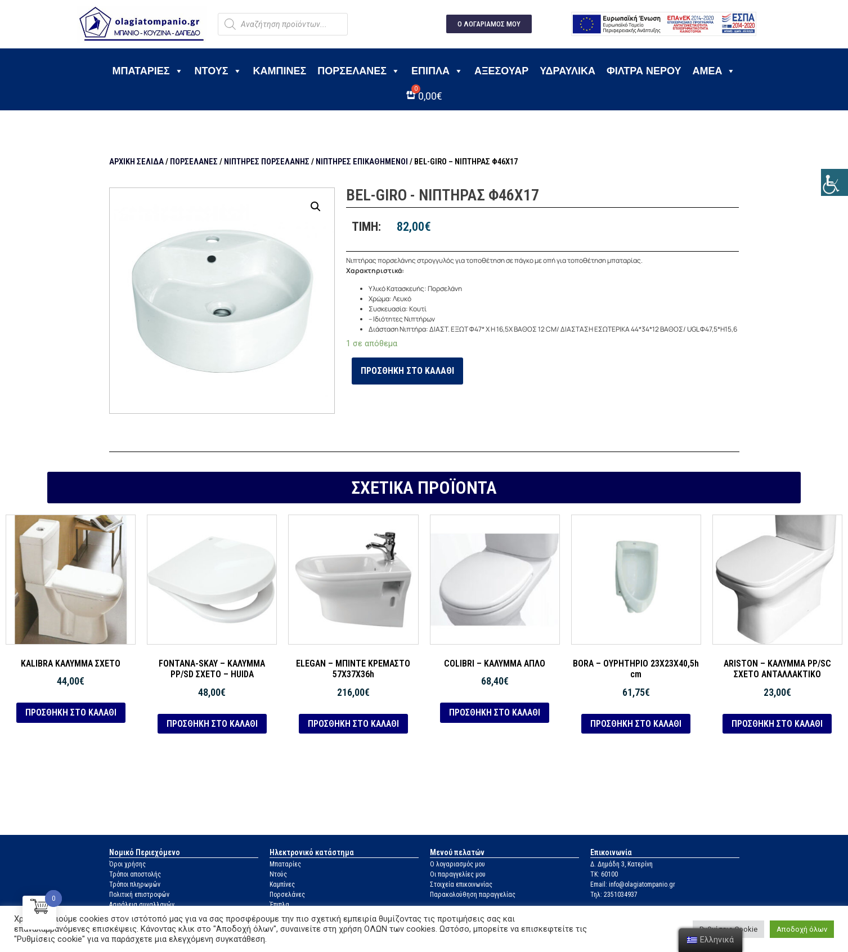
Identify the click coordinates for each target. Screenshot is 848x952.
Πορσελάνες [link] (358, 71)
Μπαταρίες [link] (148, 71)
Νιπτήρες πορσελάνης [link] (266, 162)
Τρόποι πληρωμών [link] (134, 884)
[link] (834, 182)
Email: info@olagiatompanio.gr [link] (632, 884)
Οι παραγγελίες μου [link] (458, 874)
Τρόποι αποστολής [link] (135, 874)
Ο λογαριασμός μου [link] (457, 864)
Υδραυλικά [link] (567, 71)
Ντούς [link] (278, 874)
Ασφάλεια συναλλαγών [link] (141, 905)
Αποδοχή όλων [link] (802, 929)
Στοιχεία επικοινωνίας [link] (461, 884)
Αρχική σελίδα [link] (136, 162)
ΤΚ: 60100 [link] (604, 874)
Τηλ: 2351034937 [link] (614, 895)
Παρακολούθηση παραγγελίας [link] (472, 895)
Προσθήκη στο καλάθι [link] (407, 370)
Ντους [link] (218, 71)
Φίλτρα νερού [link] (644, 71)
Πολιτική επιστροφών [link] (139, 895)
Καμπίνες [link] (280, 71)
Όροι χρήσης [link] (127, 864)
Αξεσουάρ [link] (501, 71)
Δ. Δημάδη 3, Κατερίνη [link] (621, 864)
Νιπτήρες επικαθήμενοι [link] (362, 162)
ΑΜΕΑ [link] (713, 71)
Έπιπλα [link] (437, 71)
